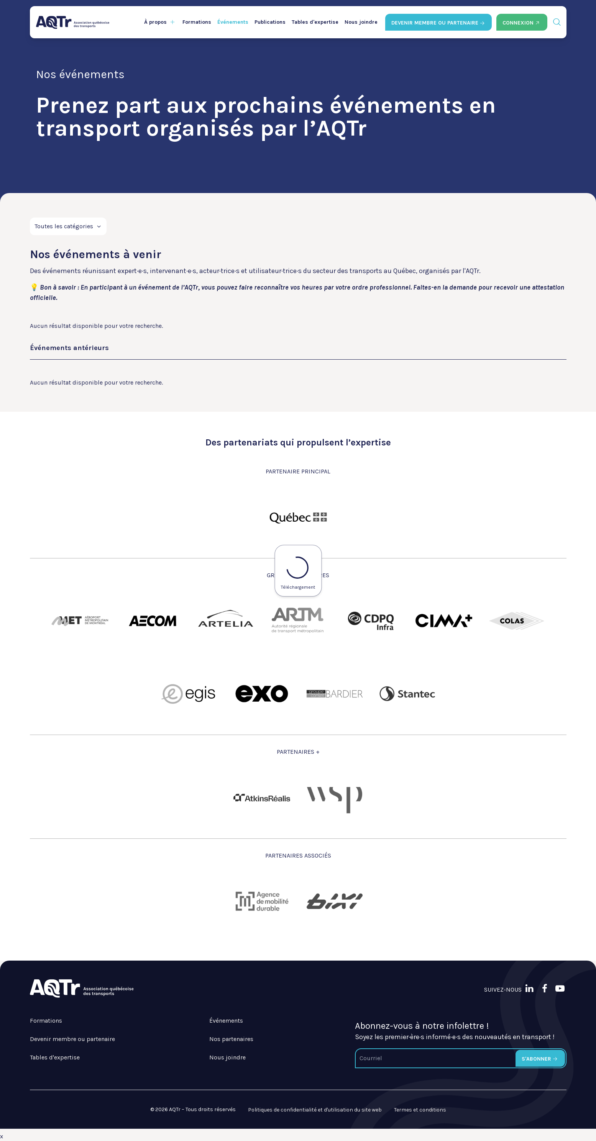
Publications (270, 22)
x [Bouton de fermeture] (1, 1136)
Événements (232, 22)
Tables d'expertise (315, 22)
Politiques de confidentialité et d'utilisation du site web (315, 1110)
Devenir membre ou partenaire (72, 1039)
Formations (196, 22)
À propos (155, 22)
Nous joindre (361, 22)
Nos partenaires (231, 1039)
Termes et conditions (420, 1110)
